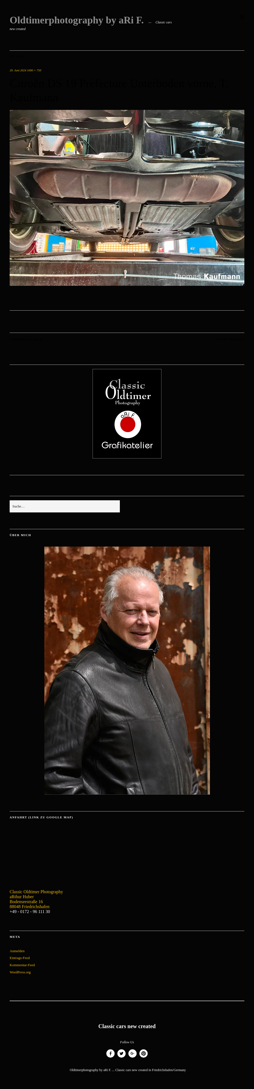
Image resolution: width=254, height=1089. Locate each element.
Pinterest (143, 1057)
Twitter (121, 1057)
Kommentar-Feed (22, 965)
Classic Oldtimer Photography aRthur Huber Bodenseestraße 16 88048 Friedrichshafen (36, 899)
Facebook (110, 1057)
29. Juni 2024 (18, 70)
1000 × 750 (34, 70)
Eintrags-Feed (20, 958)
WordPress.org (20, 972)
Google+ (132, 1057)
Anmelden (17, 951)
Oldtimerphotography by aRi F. (77, 20)
